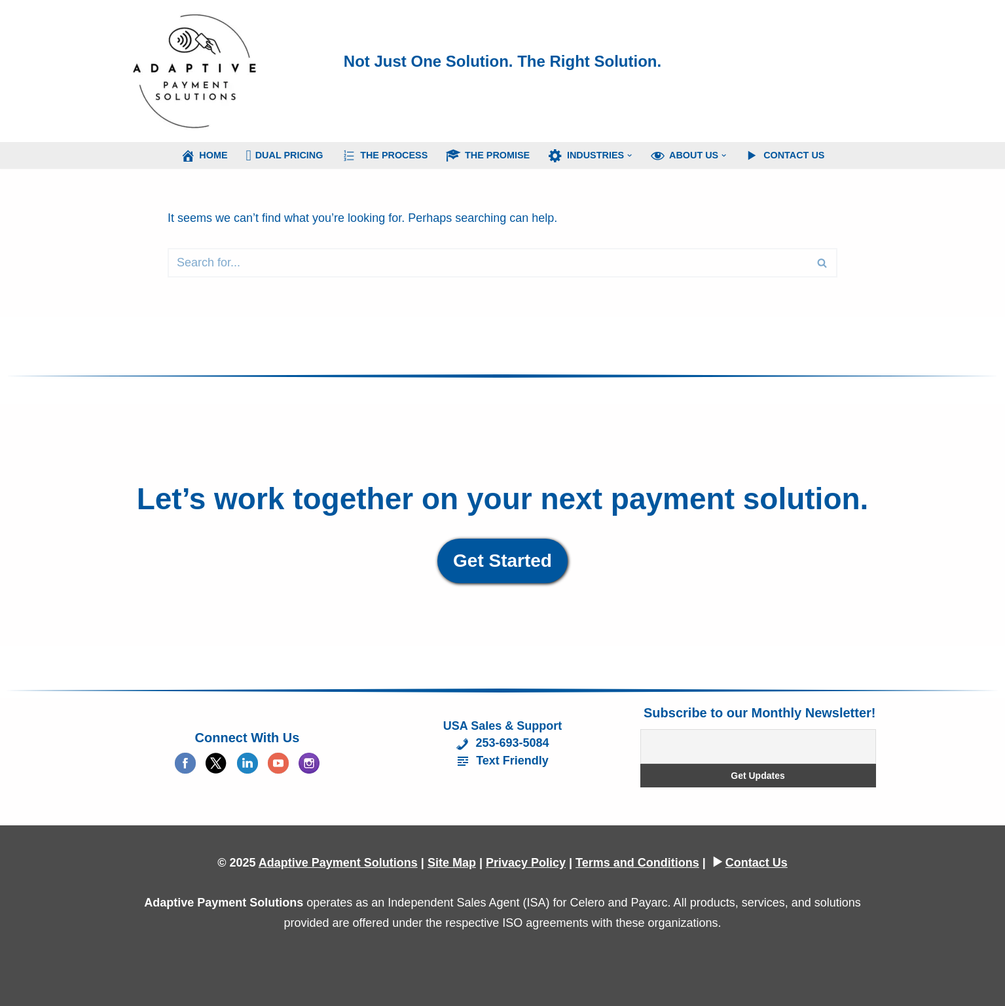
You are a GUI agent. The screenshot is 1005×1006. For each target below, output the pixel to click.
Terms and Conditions (637, 862)
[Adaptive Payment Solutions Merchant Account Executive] (195, 71)
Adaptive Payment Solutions (338, 862)
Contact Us (756, 862)
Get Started (502, 560)
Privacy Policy (526, 862)
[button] (629, 155)
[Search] (488, 263)
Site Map (452, 862)
